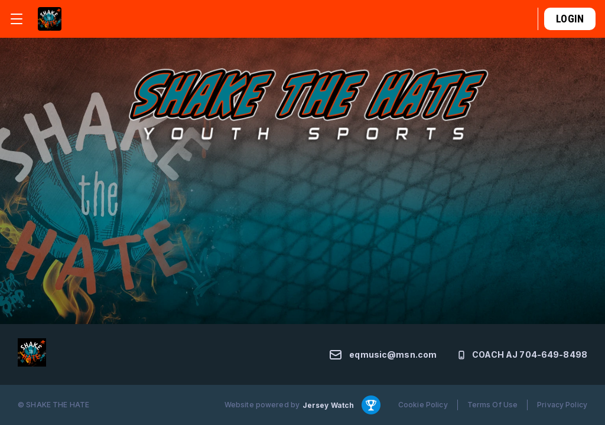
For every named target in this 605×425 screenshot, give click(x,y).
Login (570, 18)
